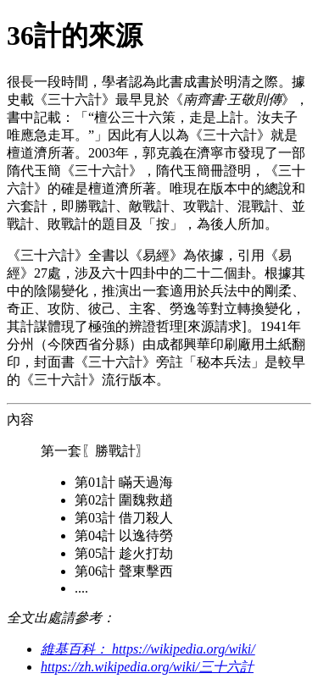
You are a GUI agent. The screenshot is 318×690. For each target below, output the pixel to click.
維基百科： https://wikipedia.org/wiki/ (148, 649)
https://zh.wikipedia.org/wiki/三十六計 (147, 667)
